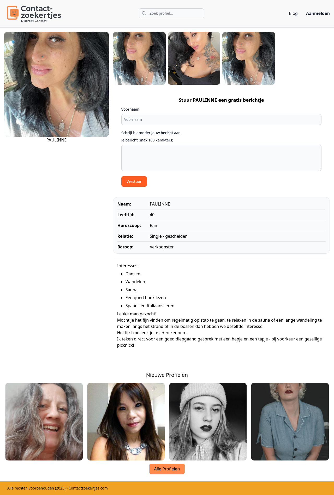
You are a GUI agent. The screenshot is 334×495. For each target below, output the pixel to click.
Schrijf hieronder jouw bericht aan (151, 132)
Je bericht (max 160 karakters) (147, 140)
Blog (293, 13)
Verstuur (134, 181)
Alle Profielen (167, 469)
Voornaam (130, 109)
